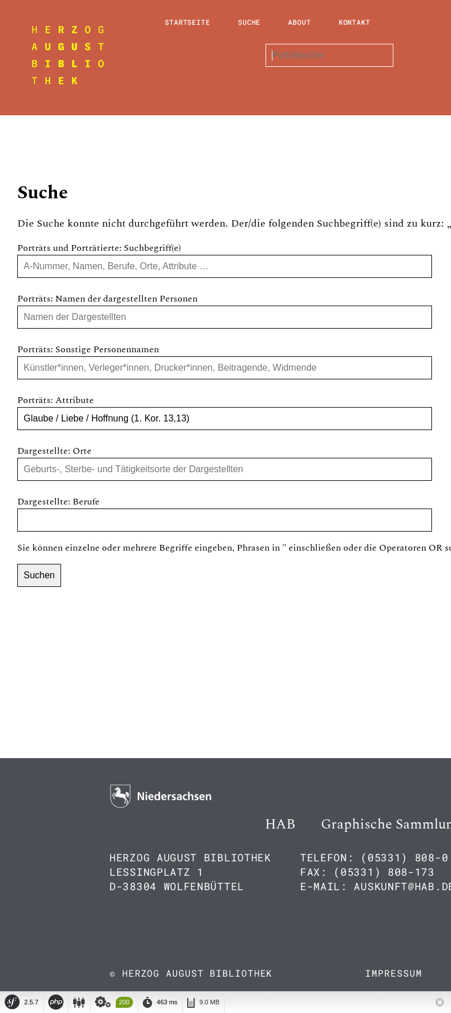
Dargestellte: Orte (54, 451)
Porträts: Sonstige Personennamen (88, 349)
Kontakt (354, 22)
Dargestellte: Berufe (58, 502)
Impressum (393, 973)
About (299, 22)
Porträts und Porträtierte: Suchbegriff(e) (99, 248)
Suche (249, 22)
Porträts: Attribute (55, 400)
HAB (280, 824)
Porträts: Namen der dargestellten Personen (107, 299)
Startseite (187, 22)
